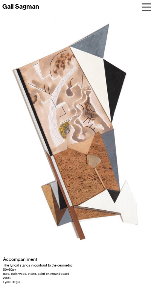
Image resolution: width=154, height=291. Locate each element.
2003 (7, 278)
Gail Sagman (20, 6)
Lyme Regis (11, 282)
